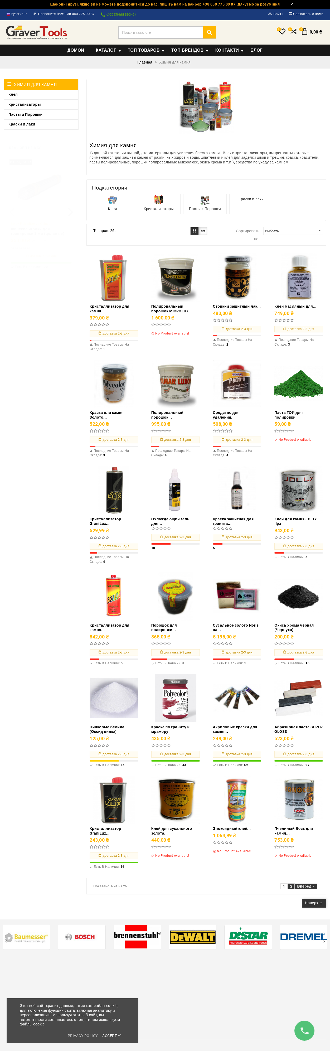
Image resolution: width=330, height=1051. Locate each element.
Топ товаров (146, 50)
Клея (13, 94)
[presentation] (12, 207)
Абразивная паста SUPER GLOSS (298, 729)
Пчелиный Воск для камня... (293, 830)
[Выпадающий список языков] (17, 14)
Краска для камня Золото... (107, 414)
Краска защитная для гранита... (233, 521)
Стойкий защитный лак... (237, 306)
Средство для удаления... (226, 414)
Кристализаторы (24, 104)
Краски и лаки (21, 124)
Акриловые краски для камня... (235, 729)
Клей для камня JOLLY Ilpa (295, 521)
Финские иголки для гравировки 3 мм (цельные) (37, 226)
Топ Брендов (189, 50)
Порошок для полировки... (164, 627)
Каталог (108, 50)
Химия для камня (35, 84)
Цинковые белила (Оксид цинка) (107, 729)
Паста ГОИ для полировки (288, 414)
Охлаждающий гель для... (170, 521)
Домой (75, 50)
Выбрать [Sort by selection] (293, 231)
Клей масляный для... (295, 306)
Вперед (306, 886)
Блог (256, 50)
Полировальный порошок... (167, 414)
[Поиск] (167, 32)
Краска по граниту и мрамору (170, 729)
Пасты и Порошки (25, 114)
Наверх (314, 903)
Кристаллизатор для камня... (109, 308)
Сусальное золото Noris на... (236, 627)
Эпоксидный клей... (232, 828)
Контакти (229, 50)
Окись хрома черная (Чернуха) (294, 627)
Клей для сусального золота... (171, 830)
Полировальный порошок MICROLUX (170, 308)
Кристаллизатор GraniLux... (105, 521)
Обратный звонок (118, 14)
